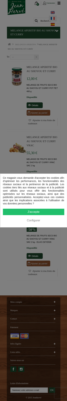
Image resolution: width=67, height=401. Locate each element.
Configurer (33, 220)
